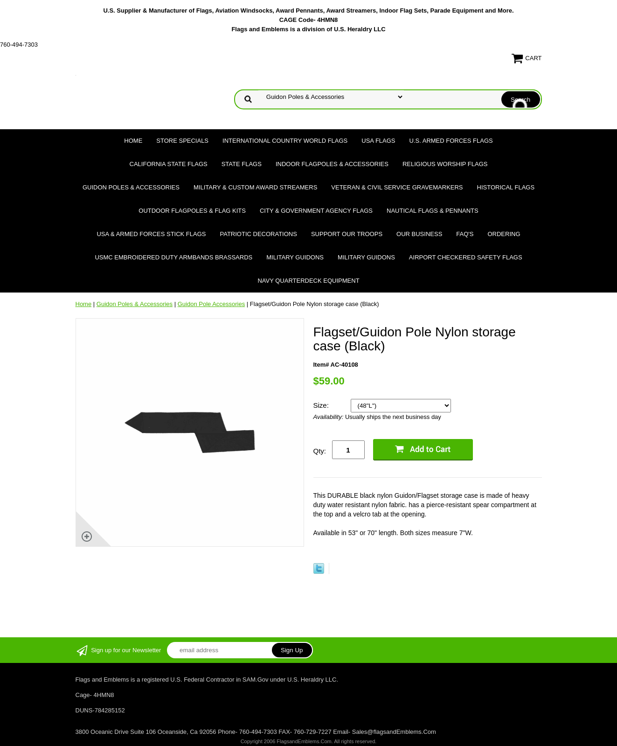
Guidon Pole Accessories (211, 303)
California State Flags (169, 163)
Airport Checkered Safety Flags (465, 257)
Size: (322, 405)
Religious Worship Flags (445, 163)
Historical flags (506, 187)
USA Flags (378, 140)
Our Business (419, 233)
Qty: (319, 451)
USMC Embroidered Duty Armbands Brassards (173, 257)
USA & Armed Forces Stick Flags (151, 233)
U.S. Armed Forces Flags (451, 140)
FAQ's (464, 233)
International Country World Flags (284, 140)
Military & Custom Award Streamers (255, 187)
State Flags (242, 163)
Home (133, 140)
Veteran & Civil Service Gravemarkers (397, 187)
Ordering (503, 233)
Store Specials (182, 140)
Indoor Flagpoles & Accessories (332, 163)
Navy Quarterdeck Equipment (308, 280)
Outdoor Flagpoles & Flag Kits (192, 210)
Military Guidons (295, 257)
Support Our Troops (346, 233)
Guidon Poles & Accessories (131, 187)
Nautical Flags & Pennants (432, 210)
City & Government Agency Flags (316, 210)
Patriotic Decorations (258, 233)
